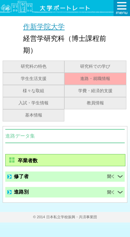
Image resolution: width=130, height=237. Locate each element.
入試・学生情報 (33, 103)
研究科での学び (95, 66)
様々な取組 (33, 91)
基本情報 (33, 115)
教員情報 (95, 103)
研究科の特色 (34, 66)
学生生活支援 (34, 78)
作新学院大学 (44, 26)
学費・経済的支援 (95, 91)
